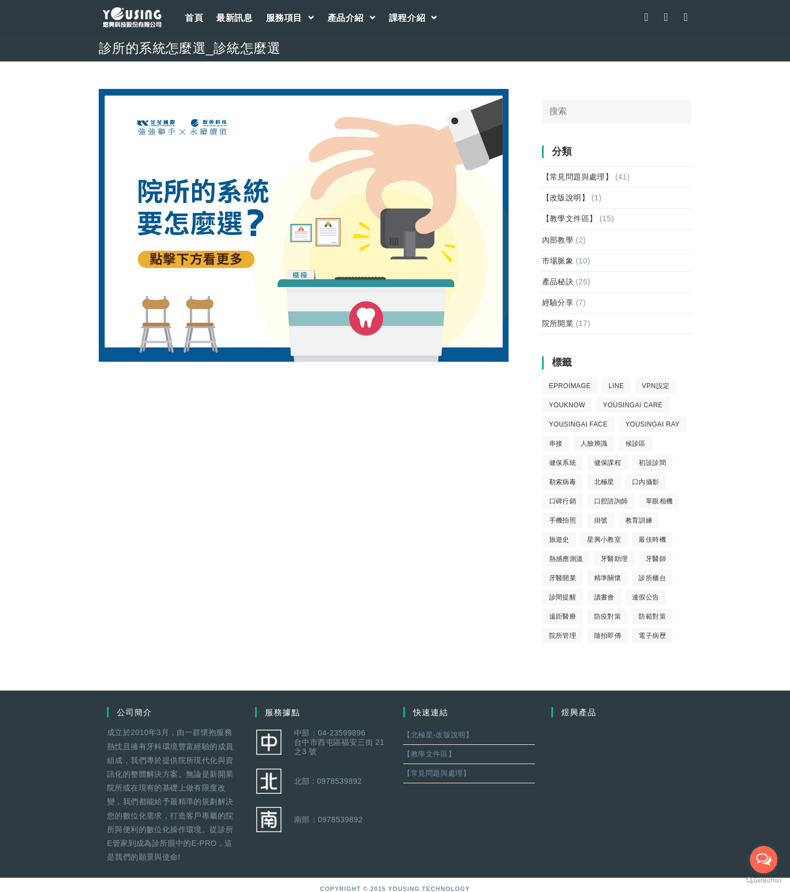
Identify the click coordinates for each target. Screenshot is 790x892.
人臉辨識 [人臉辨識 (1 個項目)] (594, 443)
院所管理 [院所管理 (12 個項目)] (563, 635)
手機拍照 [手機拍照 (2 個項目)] (563, 520)
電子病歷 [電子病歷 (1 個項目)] (652, 635)
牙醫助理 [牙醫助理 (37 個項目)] (614, 559)
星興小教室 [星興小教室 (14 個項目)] (604, 539)
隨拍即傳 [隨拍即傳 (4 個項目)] (608, 635)
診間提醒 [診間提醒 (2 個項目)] (563, 597)
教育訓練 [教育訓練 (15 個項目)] (639, 520)
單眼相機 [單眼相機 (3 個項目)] (659, 501)
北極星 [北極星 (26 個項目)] (604, 482)
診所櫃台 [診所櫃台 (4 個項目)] (652, 578)
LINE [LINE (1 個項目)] (616, 386)
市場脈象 (558, 260)
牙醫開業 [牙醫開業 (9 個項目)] (563, 578)
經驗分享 (558, 302)
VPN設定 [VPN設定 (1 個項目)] (656, 386)
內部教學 (558, 239)
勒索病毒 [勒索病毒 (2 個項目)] (563, 482)
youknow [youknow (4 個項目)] (567, 405)
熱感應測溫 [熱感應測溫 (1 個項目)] (566, 559)
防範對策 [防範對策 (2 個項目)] (652, 616)
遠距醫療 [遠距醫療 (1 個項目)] (563, 616)
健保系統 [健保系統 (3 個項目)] (563, 463)
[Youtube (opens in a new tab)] (686, 17)
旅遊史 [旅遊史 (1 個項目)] (559, 539)
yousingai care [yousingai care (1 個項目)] (633, 405)
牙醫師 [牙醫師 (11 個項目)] (656, 559)
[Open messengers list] (763, 859)
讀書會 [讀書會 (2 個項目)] (604, 597)
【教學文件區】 (569, 218)
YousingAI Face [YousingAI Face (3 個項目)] (578, 424)
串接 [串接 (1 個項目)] (556, 443)
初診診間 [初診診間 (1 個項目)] (652, 463)
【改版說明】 (565, 197)
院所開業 (558, 323)
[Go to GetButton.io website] (763, 880)
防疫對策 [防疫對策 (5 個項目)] (608, 616)
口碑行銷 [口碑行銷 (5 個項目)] (563, 501)
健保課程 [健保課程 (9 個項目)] (608, 463)
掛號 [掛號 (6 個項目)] (601, 520)
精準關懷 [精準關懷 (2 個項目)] (608, 578)
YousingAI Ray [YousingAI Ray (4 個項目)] (652, 424)
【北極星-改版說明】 (438, 735)
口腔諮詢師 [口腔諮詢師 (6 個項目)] (611, 501)
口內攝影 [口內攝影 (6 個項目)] (645, 482)
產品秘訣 (558, 281)
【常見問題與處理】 (577, 176)
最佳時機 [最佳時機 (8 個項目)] (652, 539)
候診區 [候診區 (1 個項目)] (635, 443)
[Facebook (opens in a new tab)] (646, 17)
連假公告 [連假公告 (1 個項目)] (645, 597)
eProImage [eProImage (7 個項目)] (570, 386)
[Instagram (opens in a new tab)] (666, 17)
